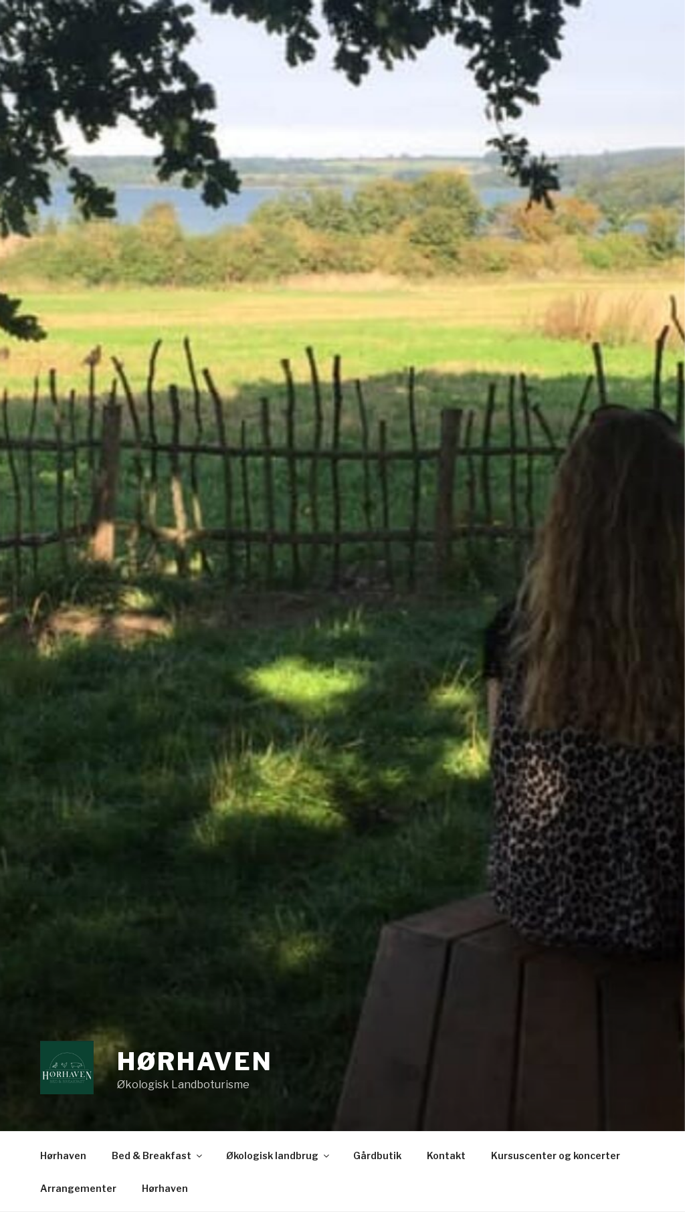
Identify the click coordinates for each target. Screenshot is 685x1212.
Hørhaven (195, 1061)
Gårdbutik (377, 1155)
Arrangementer (78, 1188)
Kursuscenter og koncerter (555, 1155)
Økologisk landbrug (278, 1155)
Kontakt (446, 1155)
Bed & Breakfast (158, 1155)
